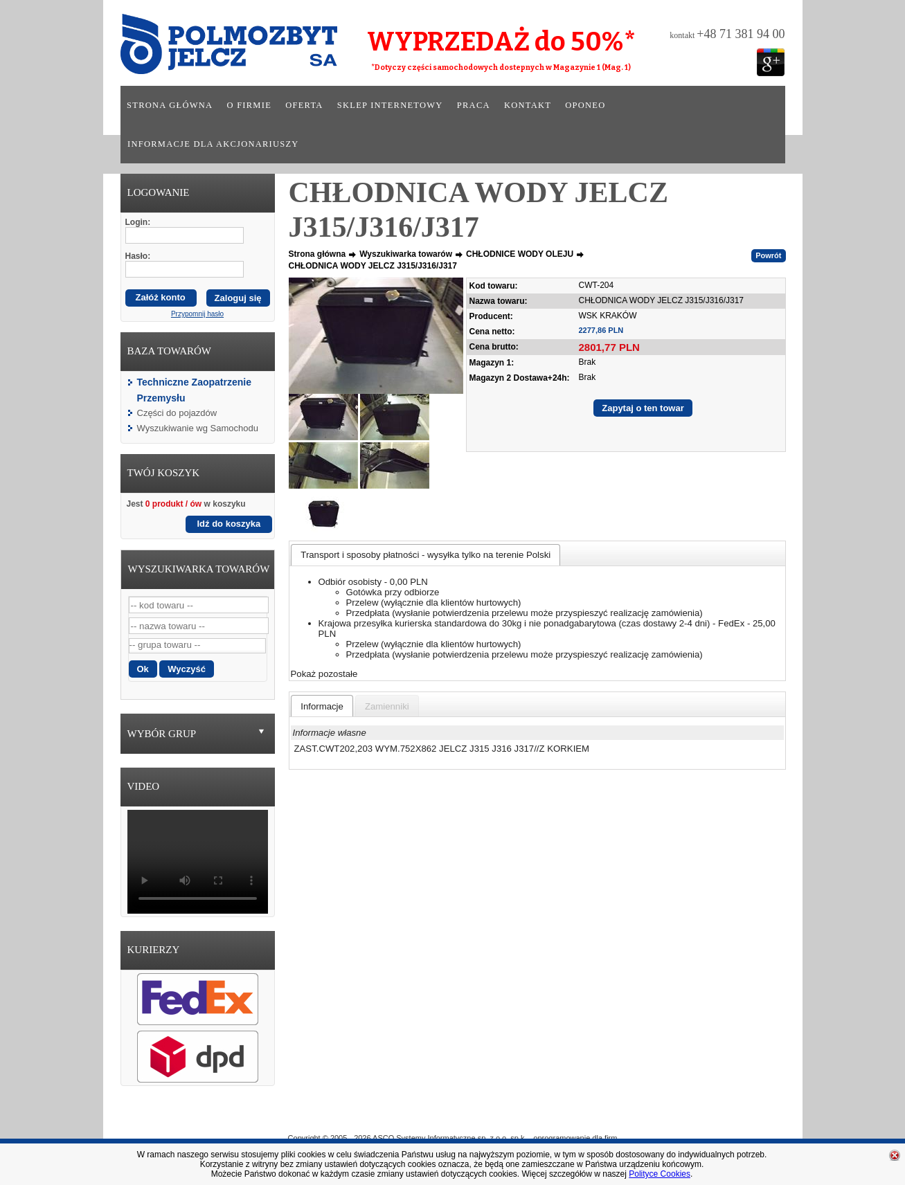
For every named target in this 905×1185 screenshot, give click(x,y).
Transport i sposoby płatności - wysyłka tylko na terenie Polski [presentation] (425, 555)
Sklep (502, 1118)
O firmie (249, 105)
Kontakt (527, 105)
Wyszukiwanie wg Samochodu (197, 428)
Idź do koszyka (229, 523)
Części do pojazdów (177, 413)
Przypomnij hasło (197, 314)
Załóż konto (161, 297)
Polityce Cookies (659, 1174)
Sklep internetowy (390, 105)
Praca (473, 105)
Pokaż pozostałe (324, 674)
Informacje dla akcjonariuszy (213, 144)
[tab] (425, 555)
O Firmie (391, 1118)
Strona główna (170, 105)
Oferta (304, 105)
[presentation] (322, 706)
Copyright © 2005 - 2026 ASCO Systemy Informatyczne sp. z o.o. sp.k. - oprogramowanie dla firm (453, 1138)
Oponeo (585, 105)
